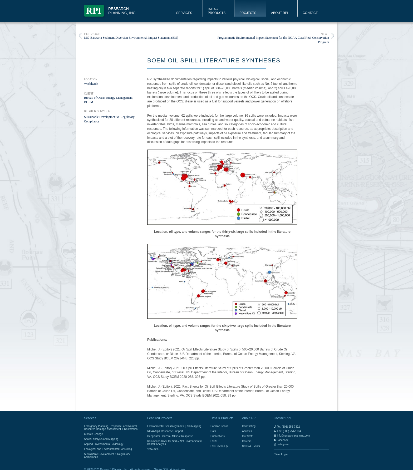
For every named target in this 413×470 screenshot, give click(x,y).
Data (213, 431)
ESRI (213, 441)
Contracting (248, 426)
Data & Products (216, 11)
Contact (310, 13)
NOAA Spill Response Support (165, 431)
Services (184, 13)
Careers (247, 441)
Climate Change (93, 434)
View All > (153, 449)
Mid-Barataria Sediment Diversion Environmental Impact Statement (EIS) (131, 36)
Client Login (281, 454)
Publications (217, 436)
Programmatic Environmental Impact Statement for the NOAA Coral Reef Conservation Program (267, 36)
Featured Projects (159, 418)
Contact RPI (282, 418)
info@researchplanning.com (292, 435)
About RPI (279, 13)
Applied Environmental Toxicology (103, 444)
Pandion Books (219, 426)
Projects (247, 13)
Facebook (281, 440)
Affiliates (247, 431)
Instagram (281, 444)
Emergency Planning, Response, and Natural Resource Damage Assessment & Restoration (110, 428)
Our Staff (247, 436)
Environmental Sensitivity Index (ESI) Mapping (174, 426)
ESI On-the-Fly (219, 446)
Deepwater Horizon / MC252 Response (170, 436)
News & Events (251, 446)
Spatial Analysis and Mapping (101, 439)
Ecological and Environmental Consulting (108, 449)
